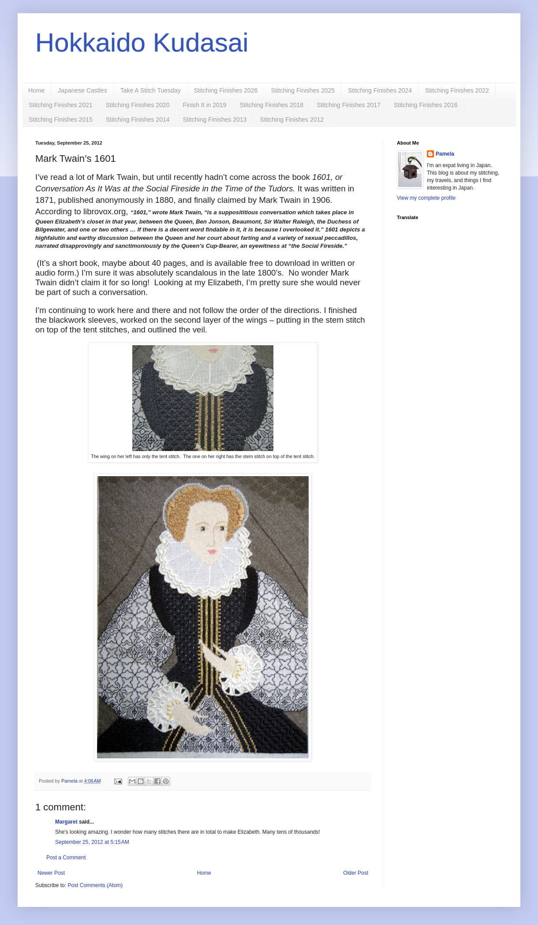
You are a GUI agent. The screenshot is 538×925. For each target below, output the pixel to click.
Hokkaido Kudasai (142, 42)
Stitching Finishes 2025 (303, 90)
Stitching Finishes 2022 (457, 90)
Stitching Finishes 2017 (349, 104)
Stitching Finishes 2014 (138, 119)
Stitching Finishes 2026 (226, 90)
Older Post (355, 873)
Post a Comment (66, 857)
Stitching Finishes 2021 (61, 104)
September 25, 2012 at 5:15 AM (92, 842)
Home (36, 90)
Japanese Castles (82, 90)
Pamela (445, 154)
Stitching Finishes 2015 (61, 119)
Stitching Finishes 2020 (138, 104)
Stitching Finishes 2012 (292, 119)
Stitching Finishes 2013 (215, 119)
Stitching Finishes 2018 (271, 104)
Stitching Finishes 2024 (380, 90)
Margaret (66, 822)
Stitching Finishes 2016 (426, 104)
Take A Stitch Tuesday (150, 90)
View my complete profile (426, 198)
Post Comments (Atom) (95, 885)
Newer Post (51, 873)
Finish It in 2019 (205, 104)
